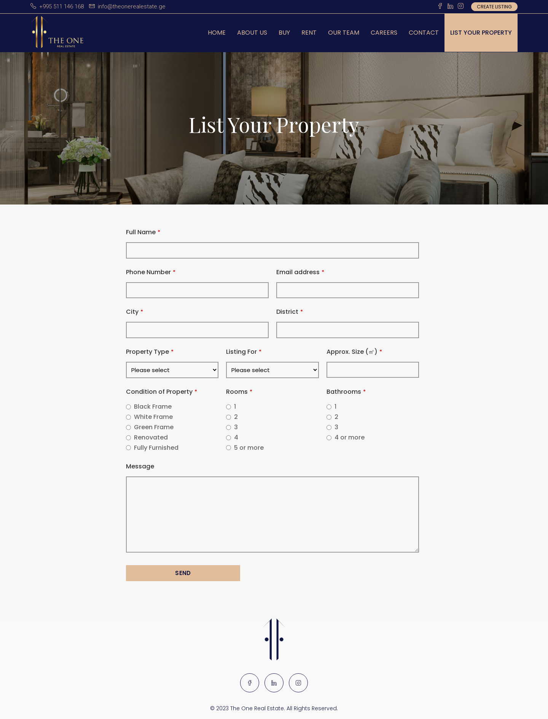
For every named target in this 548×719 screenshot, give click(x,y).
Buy (284, 32)
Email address (300, 272)
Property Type (150, 351)
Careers (384, 32)
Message (140, 466)
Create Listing (494, 6)
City (134, 311)
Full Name (143, 232)
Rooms (239, 391)
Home (217, 32)
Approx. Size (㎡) (354, 351)
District (289, 311)
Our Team (343, 32)
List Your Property (481, 32)
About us (252, 32)
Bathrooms (346, 391)
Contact (424, 32)
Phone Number (150, 272)
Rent (309, 32)
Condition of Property (161, 391)
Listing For (243, 351)
